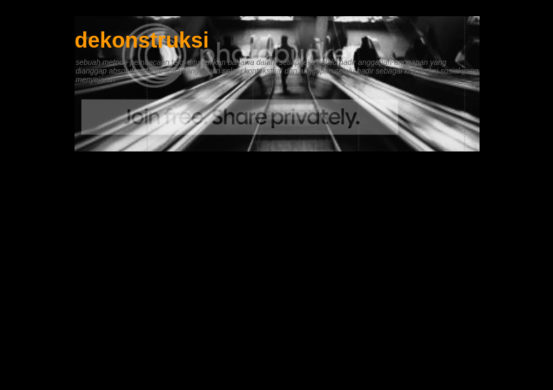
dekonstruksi (142, 40)
